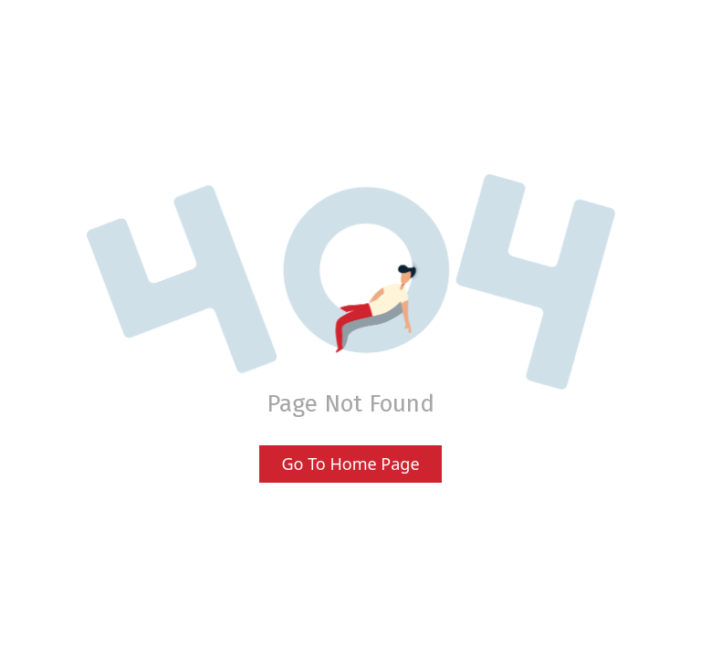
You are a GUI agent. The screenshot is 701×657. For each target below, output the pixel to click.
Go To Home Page (350, 463)
